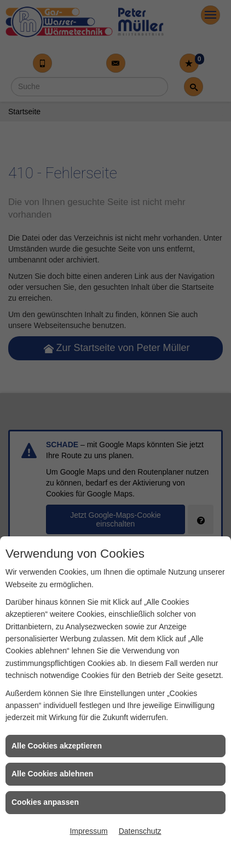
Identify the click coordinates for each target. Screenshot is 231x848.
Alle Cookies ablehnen (52, 773)
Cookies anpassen (45, 802)
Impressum (88, 831)
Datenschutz (140, 831)
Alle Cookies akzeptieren (56, 745)
